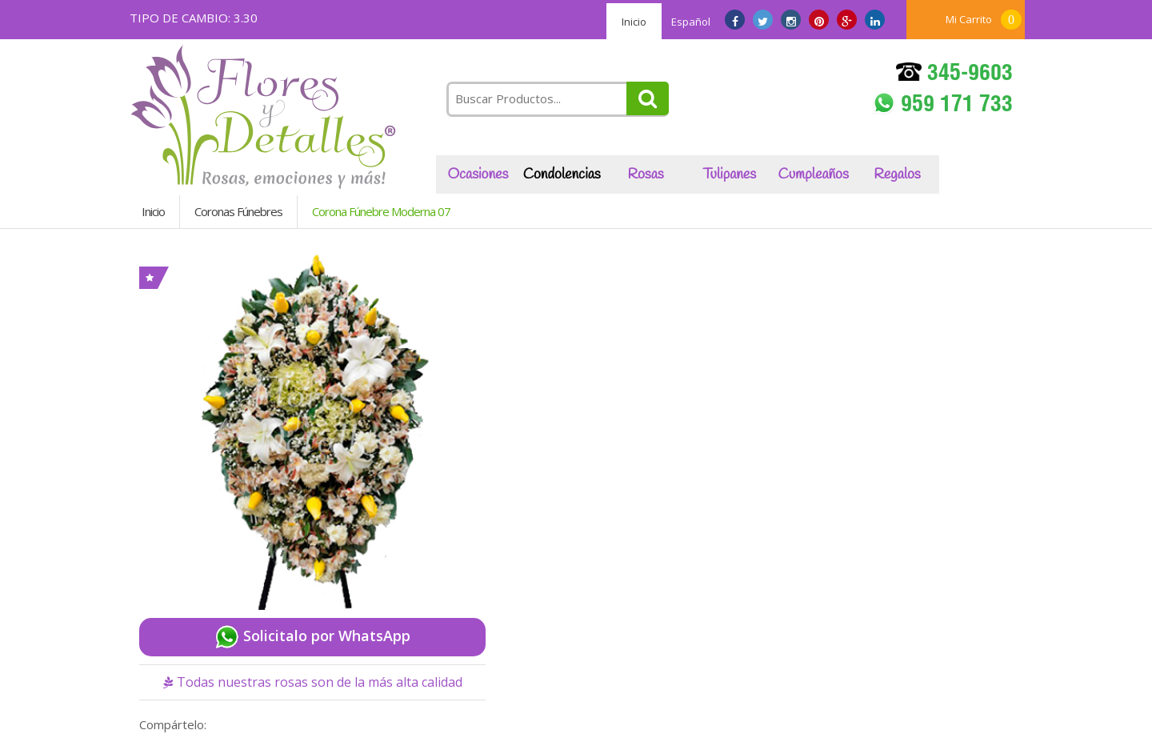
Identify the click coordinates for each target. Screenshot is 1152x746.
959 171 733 (943, 104)
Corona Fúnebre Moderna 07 (381, 211)
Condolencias (562, 174)
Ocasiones (477, 174)
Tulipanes (729, 174)
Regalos (897, 174)
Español (690, 21)
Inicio (634, 21)
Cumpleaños (813, 174)
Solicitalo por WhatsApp (312, 637)
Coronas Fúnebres (238, 211)
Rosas (645, 174)
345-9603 (954, 74)
